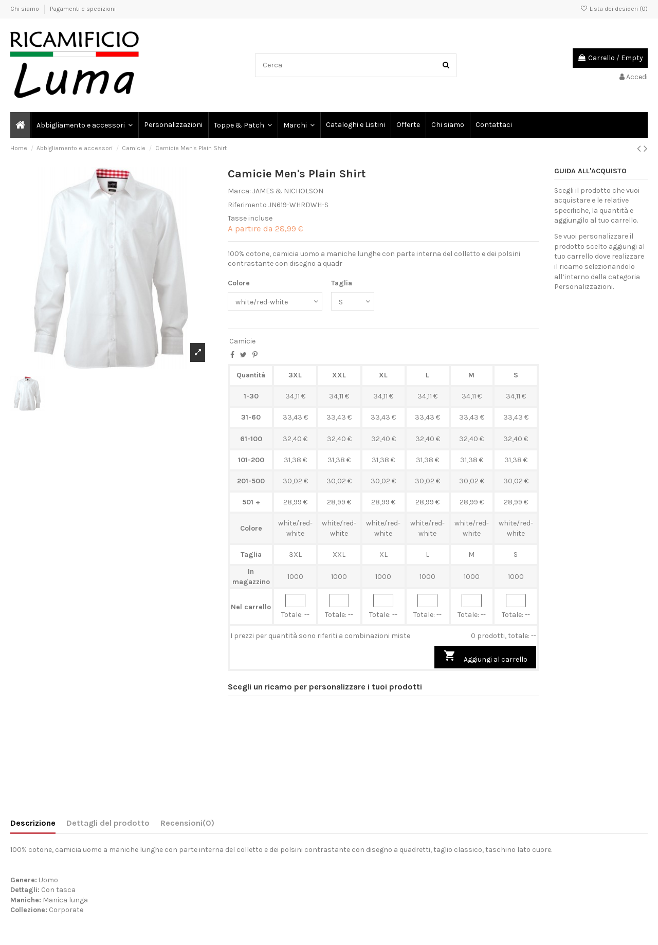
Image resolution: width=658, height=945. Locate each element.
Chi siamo (25, 8)
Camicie (242, 341)
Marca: (239, 191)
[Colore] (275, 301)
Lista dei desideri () (614, 8)
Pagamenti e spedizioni (83, 8)
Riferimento (247, 205)
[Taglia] (352, 301)
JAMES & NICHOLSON (287, 191)
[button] (298, 125)
